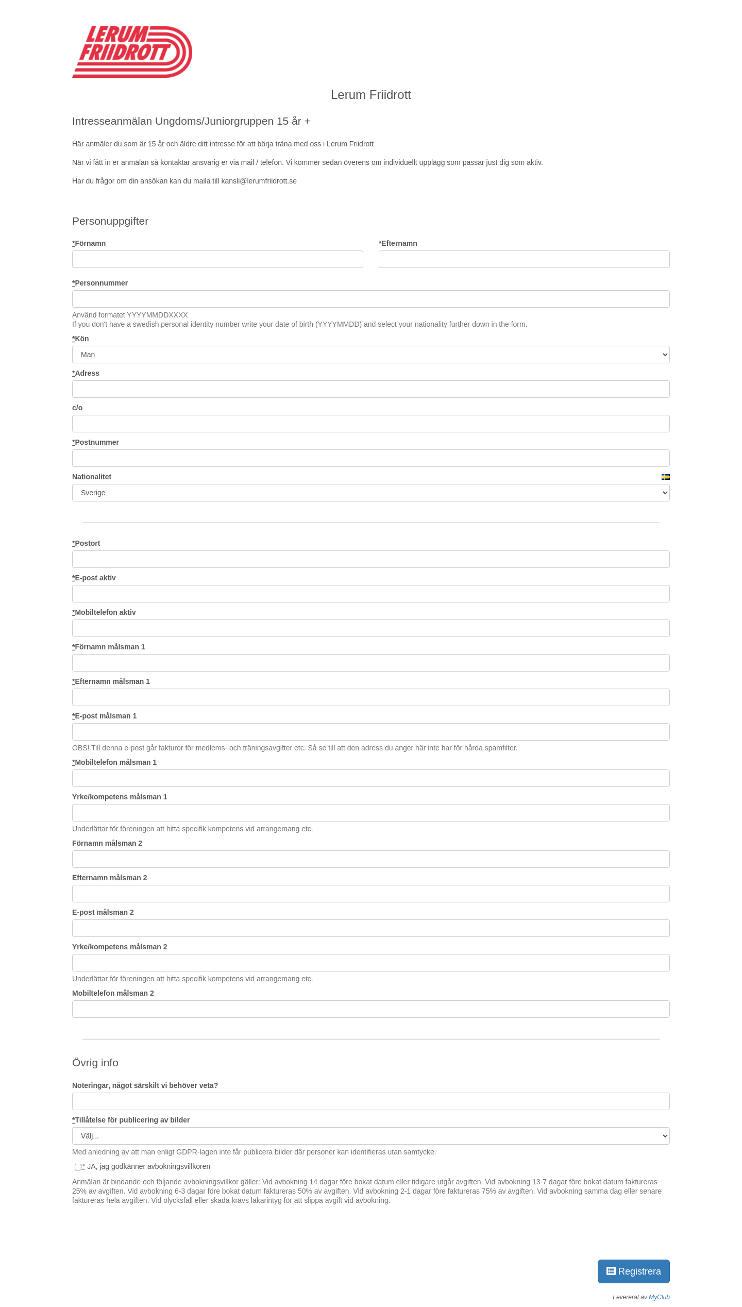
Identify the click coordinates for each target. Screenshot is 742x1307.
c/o (77, 408)
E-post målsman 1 (104, 716)
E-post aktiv (94, 578)
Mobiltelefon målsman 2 (113, 993)
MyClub (659, 1297)
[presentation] (150, 1230)
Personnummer (100, 283)
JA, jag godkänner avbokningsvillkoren (142, 1166)
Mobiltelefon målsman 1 (114, 762)
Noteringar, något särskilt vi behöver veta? (145, 1085)
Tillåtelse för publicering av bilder (131, 1120)
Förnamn (89, 243)
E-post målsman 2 (103, 912)
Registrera (633, 1271)
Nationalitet (91, 477)
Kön (80, 338)
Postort (86, 543)
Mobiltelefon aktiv (104, 612)
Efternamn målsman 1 (111, 681)
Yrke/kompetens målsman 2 (119, 947)
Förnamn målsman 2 (107, 843)
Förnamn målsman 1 (108, 647)
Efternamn (398, 243)
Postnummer (95, 442)
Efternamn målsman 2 (109, 878)
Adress (85, 373)
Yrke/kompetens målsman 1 (119, 797)
